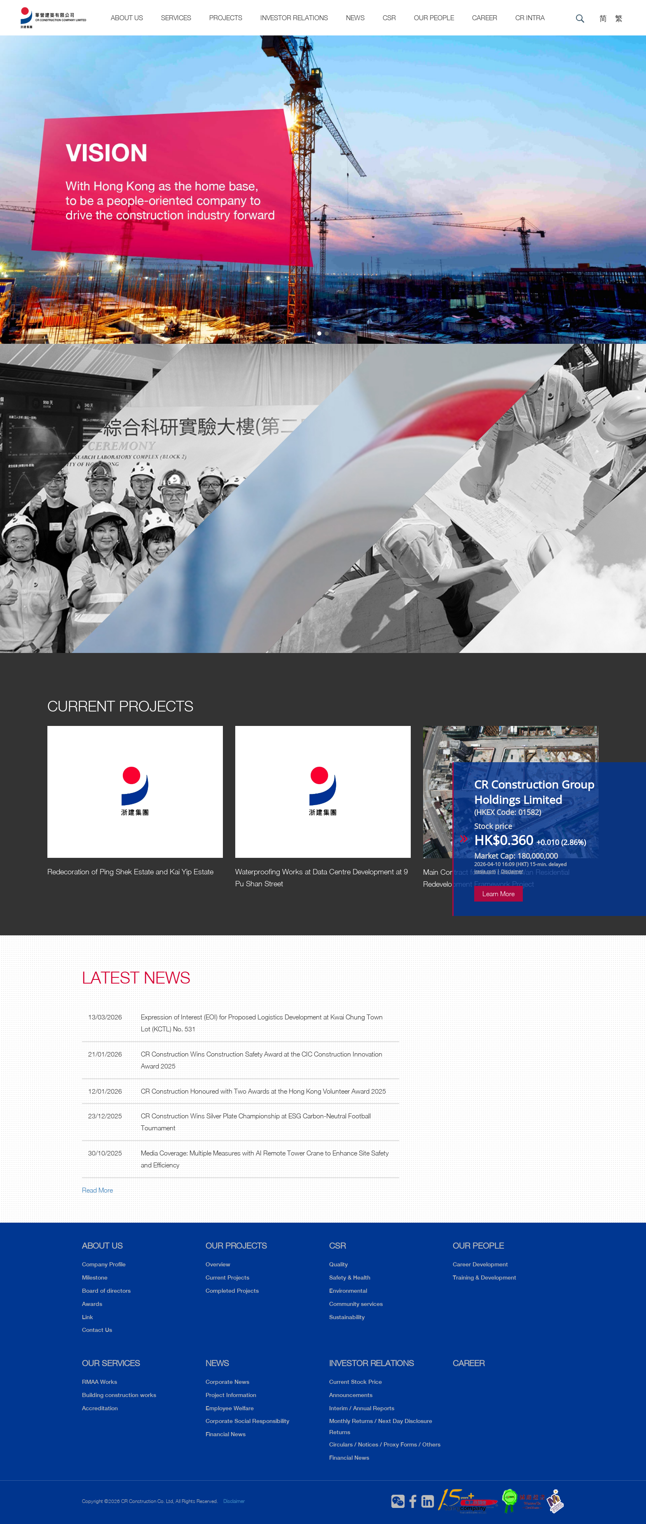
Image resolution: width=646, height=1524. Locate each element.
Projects (225, 17)
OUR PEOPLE (478, 1245)
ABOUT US (102, 1245)
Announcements (350, 1395)
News (355, 17)
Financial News (226, 1434)
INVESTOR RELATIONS (371, 1363)
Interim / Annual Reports (361, 1408)
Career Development (480, 1264)
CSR (389, 17)
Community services (356, 1304)
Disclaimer (234, 1501)
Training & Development (484, 1277)
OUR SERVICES (111, 1363)
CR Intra (530, 17)
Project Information (231, 1395)
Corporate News (227, 1381)
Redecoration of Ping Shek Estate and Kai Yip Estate (130, 871)
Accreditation (100, 1408)
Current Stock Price (355, 1381)
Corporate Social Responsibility (247, 1421)
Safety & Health (349, 1277)
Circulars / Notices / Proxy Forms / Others (384, 1444)
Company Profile (104, 1264)
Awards (92, 1304)
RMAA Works (99, 1381)
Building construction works (119, 1395)
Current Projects (227, 1277)
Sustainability (347, 1317)
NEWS (217, 1363)
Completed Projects (232, 1290)
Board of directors (106, 1290)
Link (87, 1317)
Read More (97, 1190)
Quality (338, 1264)
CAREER (484, 17)
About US (127, 17)
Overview (218, 1264)
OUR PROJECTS (236, 1245)
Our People (434, 17)
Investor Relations (294, 17)
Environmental (348, 1290)
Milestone (95, 1277)
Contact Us (97, 1330)
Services (176, 17)
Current (120, 706)
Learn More (498, 893)
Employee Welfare (230, 1408)
